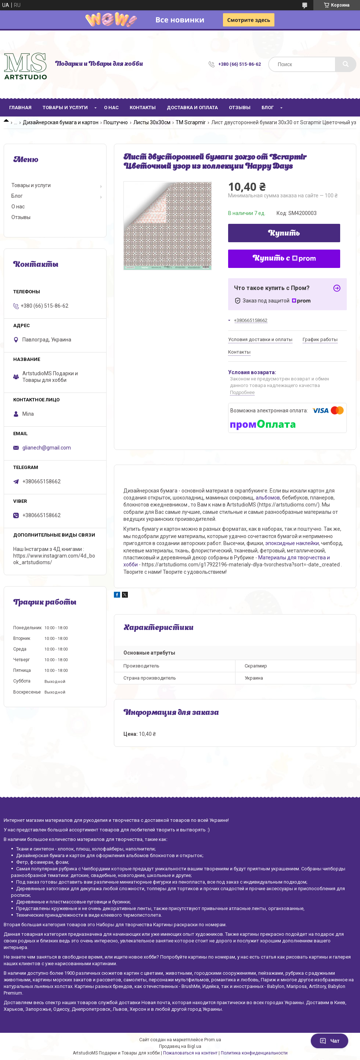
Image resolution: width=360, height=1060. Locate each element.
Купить (284, 233)
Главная (20, 107)
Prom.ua (212, 1039)
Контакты (143, 107)
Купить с (284, 258)
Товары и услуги (65, 107)
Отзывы (240, 107)
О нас (111, 107)
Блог (268, 107)
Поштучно (116, 122)
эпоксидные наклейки (292, 543)
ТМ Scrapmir (191, 122)
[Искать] (345, 64)
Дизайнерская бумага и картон (60, 122)
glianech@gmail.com (46, 448)
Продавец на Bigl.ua (180, 1046)
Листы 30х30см (151, 122)
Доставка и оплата (192, 107)
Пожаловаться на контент (190, 1053)
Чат (329, 1041)
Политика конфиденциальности (254, 1053)
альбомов (268, 498)
